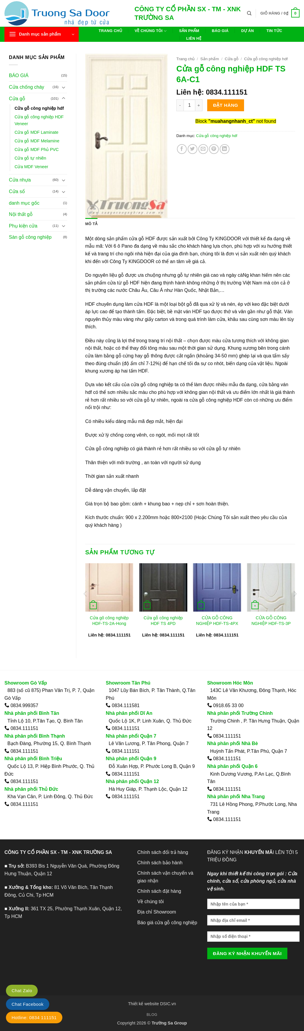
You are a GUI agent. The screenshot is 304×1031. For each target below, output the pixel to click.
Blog (152, 1015)
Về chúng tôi (151, 31)
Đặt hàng (225, 105)
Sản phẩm (189, 30)
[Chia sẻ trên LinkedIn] (224, 149)
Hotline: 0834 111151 (34, 1017)
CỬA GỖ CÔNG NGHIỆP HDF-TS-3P (271, 620)
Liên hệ (193, 38)
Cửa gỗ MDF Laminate (36, 132)
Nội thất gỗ (21, 214)
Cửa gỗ (17, 98)
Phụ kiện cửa (23, 225)
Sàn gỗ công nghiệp (30, 237)
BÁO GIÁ (18, 75)
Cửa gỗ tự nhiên (30, 158)
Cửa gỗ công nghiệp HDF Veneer (39, 120)
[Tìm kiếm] (249, 13)
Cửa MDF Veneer (31, 166)
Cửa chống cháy (26, 87)
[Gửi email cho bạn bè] (203, 149)
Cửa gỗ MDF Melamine (37, 141)
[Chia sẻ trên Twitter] (192, 149)
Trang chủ (110, 30)
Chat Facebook (28, 1004)
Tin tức (274, 30)
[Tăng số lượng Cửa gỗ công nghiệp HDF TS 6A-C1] (198, 105)
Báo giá (220, 30)
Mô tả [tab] (91, 224)
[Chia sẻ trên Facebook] (182, 149)
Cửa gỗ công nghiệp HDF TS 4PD (163, 620)
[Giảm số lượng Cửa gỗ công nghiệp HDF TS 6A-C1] (179, 105)
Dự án (247, 30)
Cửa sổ (17, 191)
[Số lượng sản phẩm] (189, 105)
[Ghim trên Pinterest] (214, 149)
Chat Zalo (22, 990)
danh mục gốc (24, 203)
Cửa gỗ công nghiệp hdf (39, 108)
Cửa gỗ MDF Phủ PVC (37, 149)
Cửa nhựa (20, 179)
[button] (280, 13)
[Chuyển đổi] (63, 87)
